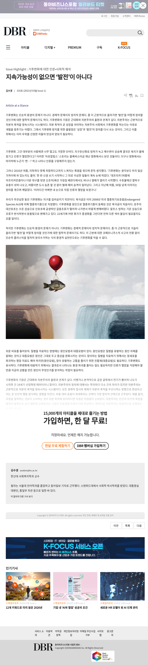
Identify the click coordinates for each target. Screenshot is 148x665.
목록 (127, 526)
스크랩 (142, 95)
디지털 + (49, 47)
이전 (115, 526)
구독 (99, 47)
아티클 (25, 47)
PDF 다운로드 (131, 95)
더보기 (125, 95)
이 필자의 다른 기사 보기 (22, 496)
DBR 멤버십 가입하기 (91, 445)
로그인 (104, 15)
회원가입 (115, 15)
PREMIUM (74, 47)
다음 (139, 526)
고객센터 (126, 15)
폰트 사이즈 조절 (136, 95)
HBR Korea (139, 15)
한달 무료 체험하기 (57, 445)
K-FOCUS (124, 47)
